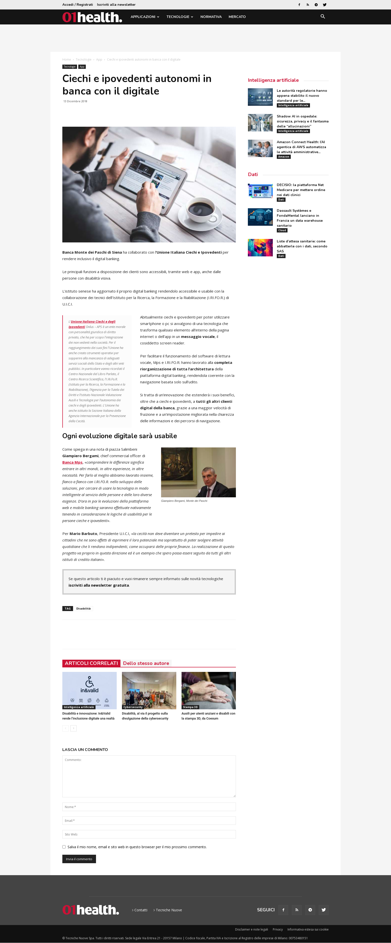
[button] (323, 17)
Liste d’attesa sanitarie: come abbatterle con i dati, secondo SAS (302, 246)
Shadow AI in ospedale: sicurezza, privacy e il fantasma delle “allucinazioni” (303, 121)
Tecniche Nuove (169, 910)
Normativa (211, 16)
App (99, 59)
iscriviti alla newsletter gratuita (99, 585)
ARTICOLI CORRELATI (91, 663)
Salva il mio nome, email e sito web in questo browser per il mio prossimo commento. (137, 846)
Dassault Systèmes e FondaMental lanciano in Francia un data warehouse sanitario (300, 218)
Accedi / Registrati (77, 4)
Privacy (278, 929)
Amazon (283, 156)
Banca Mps (72, 462)
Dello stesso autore (146, 663)
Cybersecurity (133, 707)
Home (66, 59)
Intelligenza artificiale (79, 707)
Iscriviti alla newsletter (116, 4)
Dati (253, 174)
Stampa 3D (190, 707)
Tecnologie (180, 16)
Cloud (282, 230)
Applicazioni (145, 16)
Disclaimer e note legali (251, 929)
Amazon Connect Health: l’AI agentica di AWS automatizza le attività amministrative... (301, 147)
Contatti (140, 910)
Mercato (237, 16)
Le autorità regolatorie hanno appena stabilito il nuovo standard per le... (302, 95)
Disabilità (83, 608)
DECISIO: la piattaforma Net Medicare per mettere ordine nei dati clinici (301, 190)
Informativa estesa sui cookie (308, 929)
